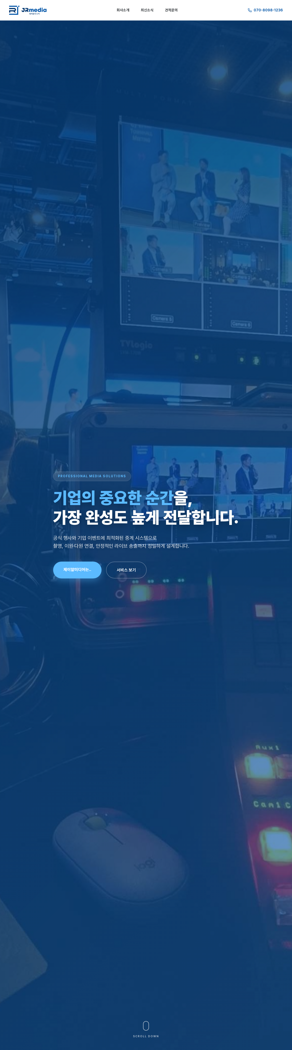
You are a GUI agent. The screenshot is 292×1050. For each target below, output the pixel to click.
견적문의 (171, 10)
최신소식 (147, 10)
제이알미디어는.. (77, 569)
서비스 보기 (126, 570)
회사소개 (123, 10)
